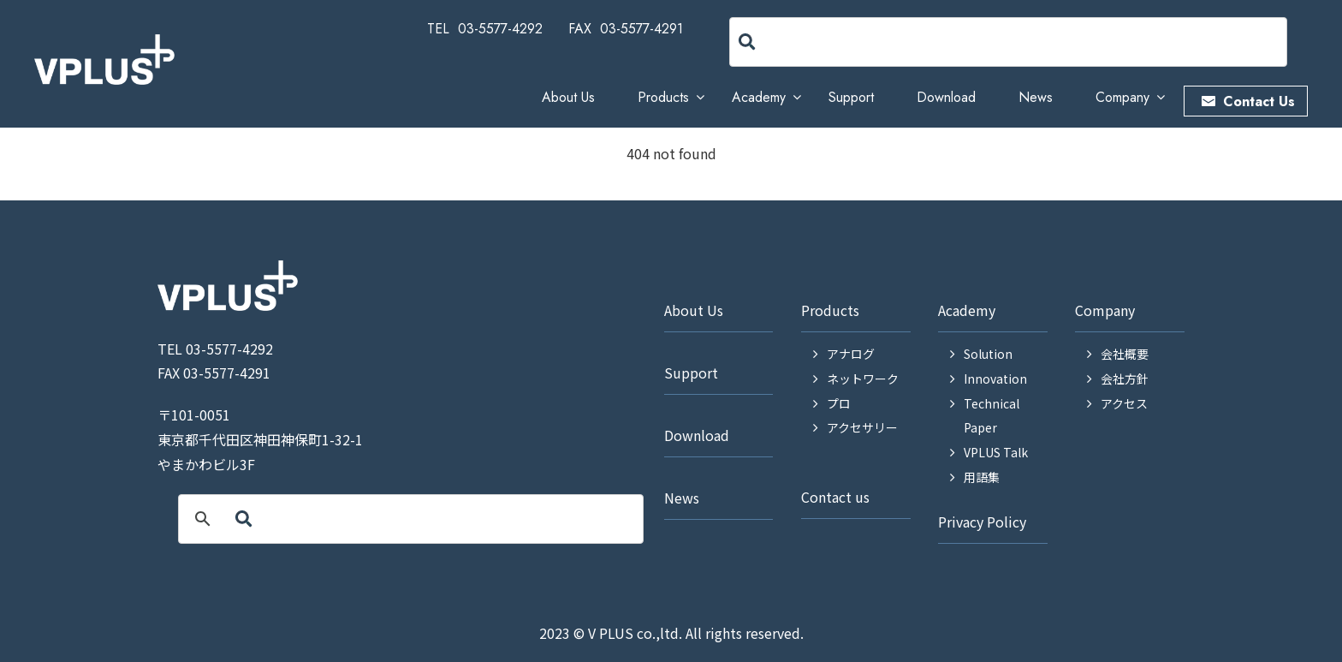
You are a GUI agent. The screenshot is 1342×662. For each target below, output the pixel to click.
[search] (837, 42)
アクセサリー (862, 427)
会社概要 (1125, 353)
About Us (568, 97)
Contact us (835, 496)
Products (663, 97)
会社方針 (1125, 378)
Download (946, 97)
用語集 (982, 477)
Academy (759, 97)
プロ (839, 403)
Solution (988, 353)
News (1035, 97)
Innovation (995, 378)
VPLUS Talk (996, 452)
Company (1122, 97)
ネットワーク (863, 378)
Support (851, 97)
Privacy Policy (982, 521)
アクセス (1124, 403)
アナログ (851, 353)
